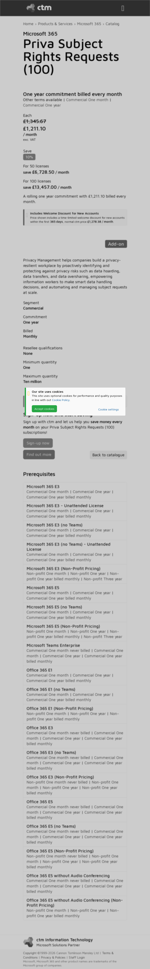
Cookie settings (108, 409)
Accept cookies (44, 408)
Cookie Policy (61, 400)
